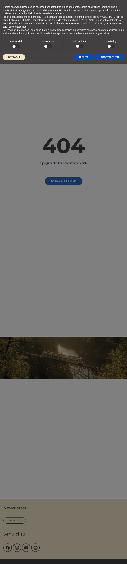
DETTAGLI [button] (14, 57)
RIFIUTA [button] (83, 57)
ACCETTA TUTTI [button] (109, 57)
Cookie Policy (64, 30)
